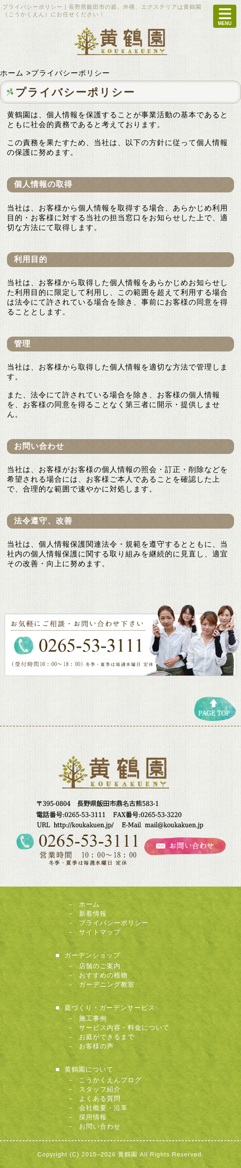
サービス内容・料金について (124, 1027)
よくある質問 (100, 1098)
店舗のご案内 (100, 966)
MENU (224, 16)
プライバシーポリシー (114, 922)
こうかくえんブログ (110, 1080)
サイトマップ (100, 932)
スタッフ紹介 (100, 1089)
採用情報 (93, 1117)
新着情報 (93, 913)
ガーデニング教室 (107, 984)
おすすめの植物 (103, 975)
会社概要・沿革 (103, 1107)
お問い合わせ (100, 1126)
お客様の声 (96, 1046)
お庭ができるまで (107, 1036)
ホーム (89, 904)
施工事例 (93, 1018)
